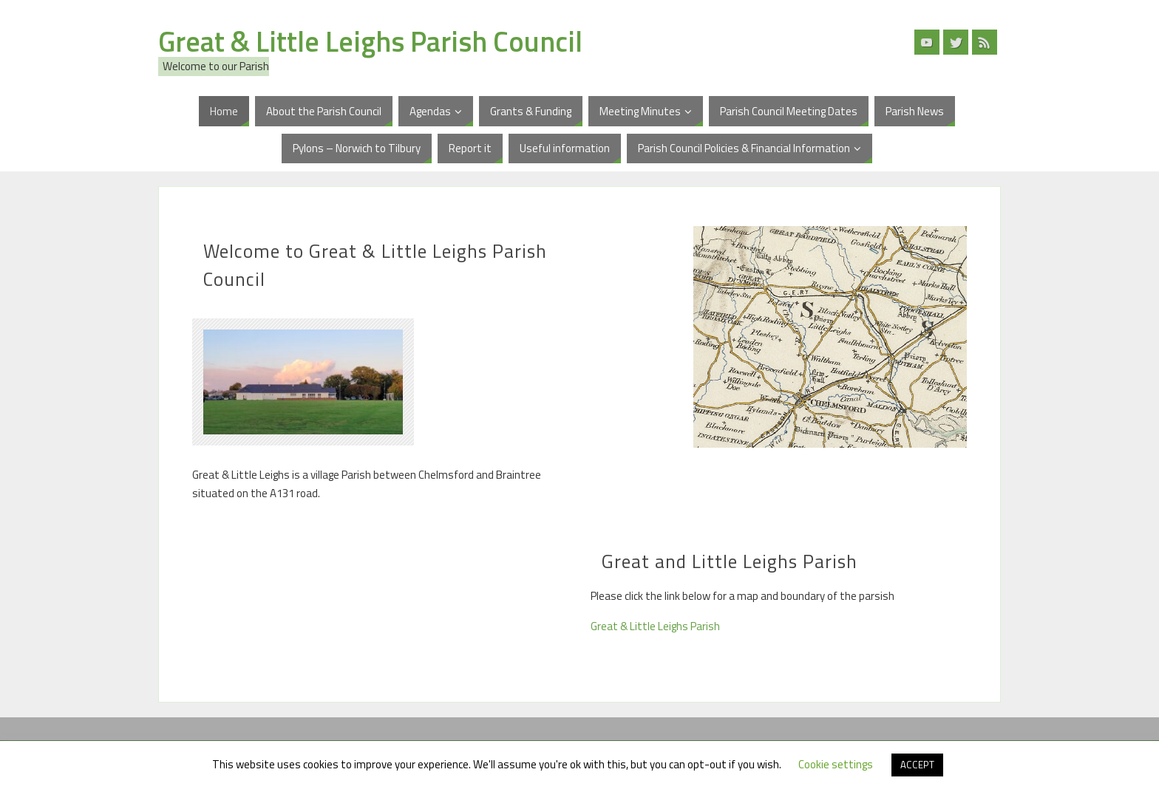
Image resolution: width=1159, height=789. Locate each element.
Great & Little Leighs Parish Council (370, 41)
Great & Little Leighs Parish (655, 626)
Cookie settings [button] (835, 764)
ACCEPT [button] (917, 764)
